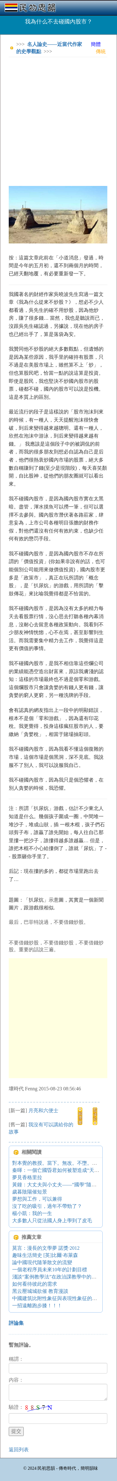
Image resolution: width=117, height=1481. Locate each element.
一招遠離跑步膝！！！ (37, 1305)
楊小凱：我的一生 (32, 1213)
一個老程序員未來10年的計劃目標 (49, 1269)
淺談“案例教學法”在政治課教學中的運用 (56, 1276)
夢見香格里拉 (27, 1177)
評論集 (16, 1323)
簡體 (96, 44)
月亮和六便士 (43, 1110)
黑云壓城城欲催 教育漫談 (40, 1291)
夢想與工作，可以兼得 (37, 1199)
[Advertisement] (58, 120)
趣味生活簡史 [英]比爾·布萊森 (45, 1255)
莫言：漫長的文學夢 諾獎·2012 (46, 1248)
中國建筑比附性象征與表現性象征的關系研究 (62, 1298)
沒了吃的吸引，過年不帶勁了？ (47, 1206)
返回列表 (19, 1449)
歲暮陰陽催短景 (29, 1191)
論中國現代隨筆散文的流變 (42, 1262)
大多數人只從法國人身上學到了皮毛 (52, 1220)
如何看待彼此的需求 (34, 1284)
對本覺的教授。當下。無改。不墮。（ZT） (60, 1163)
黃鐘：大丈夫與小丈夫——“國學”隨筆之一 (59, 1184)
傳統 (101, 51)
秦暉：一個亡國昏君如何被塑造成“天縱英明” (61, 1170)
